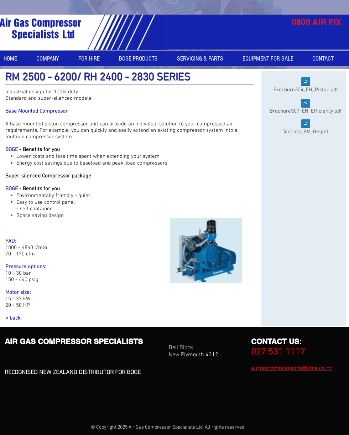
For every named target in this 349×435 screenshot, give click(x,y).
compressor (74, 124)
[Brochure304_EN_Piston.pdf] (306, 86)
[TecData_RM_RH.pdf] (306, 128)
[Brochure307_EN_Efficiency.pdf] (306, 108)
